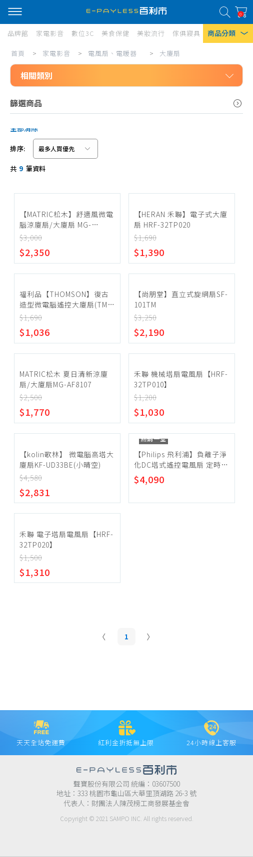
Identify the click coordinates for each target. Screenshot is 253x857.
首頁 (18, 53)
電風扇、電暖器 (112, 53)
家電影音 (56, 53)
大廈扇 (170, 53)
